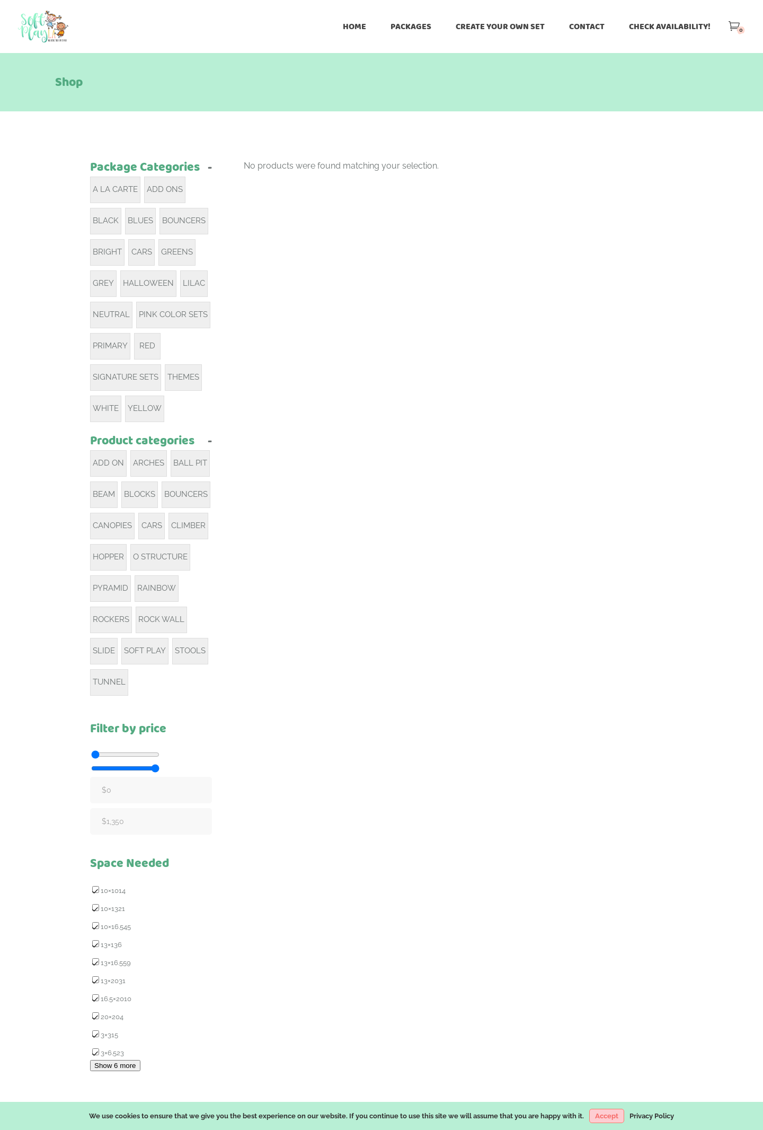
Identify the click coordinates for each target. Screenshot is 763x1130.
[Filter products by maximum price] (125, 768)
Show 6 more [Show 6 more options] (115, 1066)
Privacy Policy (651, 1116)
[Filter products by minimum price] (125, 754)
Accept (606, 1116)
